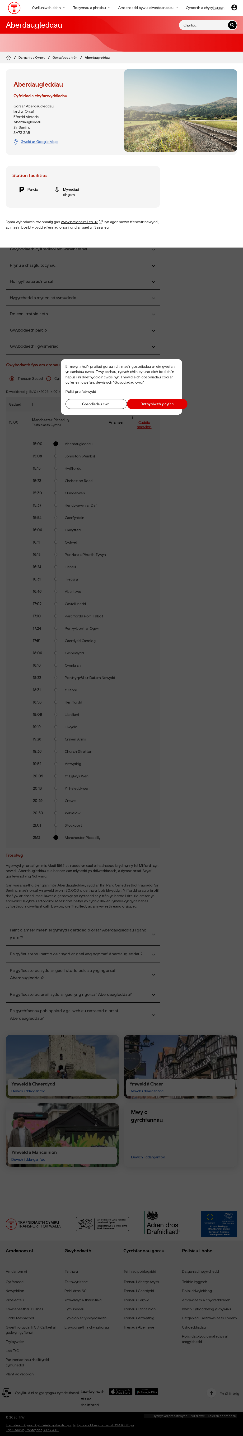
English (218, 8)
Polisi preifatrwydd (80, 391)
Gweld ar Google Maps (39, 141)
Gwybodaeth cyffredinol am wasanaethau (49, 248)
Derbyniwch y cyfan (150, 404)
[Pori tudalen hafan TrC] (14, 9)
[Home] (8, 57)
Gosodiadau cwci (92, 404)
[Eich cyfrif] (234, 8)
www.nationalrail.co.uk (79, 222)
